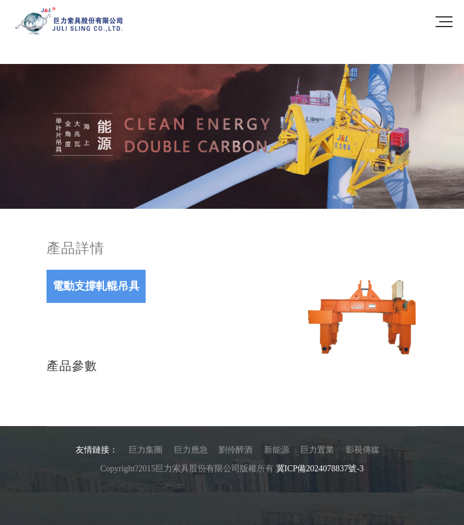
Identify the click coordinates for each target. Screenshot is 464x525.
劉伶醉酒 (236, 449)
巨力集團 (146, 449)
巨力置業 (317, 449)
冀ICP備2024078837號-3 (320, 468)
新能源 (276, 449)
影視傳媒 (362, 449)
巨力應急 (191, 449)
